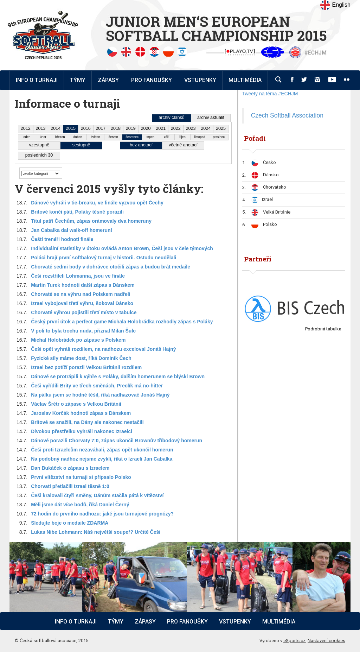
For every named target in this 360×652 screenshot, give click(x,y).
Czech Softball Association (287, 115)
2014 (55, 128)
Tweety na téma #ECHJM (270, 93)
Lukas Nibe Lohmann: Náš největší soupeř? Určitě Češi (95, 532)
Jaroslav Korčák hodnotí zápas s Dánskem (81, 413)
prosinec (219, 137)
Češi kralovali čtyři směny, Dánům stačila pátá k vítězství (97, 495)
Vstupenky (235, 621)
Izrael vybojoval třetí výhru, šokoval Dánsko (82, 303)
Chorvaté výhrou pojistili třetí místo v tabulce (83, 312)
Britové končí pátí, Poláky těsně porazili (77, 212)
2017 (100, 128)
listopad (199, 137)
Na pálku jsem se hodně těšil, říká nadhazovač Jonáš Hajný (100, 395)
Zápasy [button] (108, 80)
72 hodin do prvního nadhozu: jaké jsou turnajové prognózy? (102, 514)
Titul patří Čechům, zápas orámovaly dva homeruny (91, 221)
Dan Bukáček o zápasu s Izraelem (70, 468)
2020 (145, 128)
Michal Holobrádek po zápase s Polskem (78, 340)
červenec (132, 137)
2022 (176, 128)
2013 (41, 128)
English (335, 5)
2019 (131, 128)
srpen (151, 137)
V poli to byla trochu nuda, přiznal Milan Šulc (83, 331)
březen (60, 137)
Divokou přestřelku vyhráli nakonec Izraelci (81, 431)
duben (77, 137)
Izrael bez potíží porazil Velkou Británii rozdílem (86, 367)
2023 (191, 128)
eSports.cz (294, 640)
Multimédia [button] (245, 80)
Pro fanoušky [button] (151, 80)
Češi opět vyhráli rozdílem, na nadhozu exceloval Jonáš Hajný (103, 349)
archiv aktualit (210, 117)
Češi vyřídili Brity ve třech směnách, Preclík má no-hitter (97, 385)
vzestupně (39, 145)
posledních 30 (39, 155)
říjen (182, 137)
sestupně (81, 145)
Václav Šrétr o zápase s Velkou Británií (76, 404)
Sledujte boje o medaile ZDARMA (69, 523)
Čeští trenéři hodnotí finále (62, 239)
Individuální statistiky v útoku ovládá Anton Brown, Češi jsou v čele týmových (122, 248)
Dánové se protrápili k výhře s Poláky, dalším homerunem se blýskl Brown (118, 376)
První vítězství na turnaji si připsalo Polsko (81, 477)
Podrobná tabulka (323, 328)
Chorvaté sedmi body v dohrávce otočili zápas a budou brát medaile (110, 267)
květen (95, 137)
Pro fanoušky (187, 621)
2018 (116, 128)
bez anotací (141, 145)
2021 (161, 128)
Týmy (77, 80)
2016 (86, 128)
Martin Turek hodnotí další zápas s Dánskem (83, 285)
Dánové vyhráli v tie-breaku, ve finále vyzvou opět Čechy (97, 202)
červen (113, 137)
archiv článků (172, 117)
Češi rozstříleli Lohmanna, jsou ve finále (78, 276)
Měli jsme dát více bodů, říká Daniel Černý (80, 504)
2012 (26, 128)
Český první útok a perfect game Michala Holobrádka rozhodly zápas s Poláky (122, 321)
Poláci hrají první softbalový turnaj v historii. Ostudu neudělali (103, 257)
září (166, 137)
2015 (71, 128)
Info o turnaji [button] (37, 80)
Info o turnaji (76, 621)
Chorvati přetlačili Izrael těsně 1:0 (70, 486)
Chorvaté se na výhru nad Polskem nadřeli (80, 294)
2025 (221, 128)
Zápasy (145, 621)
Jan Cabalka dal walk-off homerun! (71, 230)
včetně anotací (183, 145)
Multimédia (278, 621)
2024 (206, 128)
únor (43, 137)
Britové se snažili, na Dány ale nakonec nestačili (87, 422)
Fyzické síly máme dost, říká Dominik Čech (81, 358)
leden (27, 137)
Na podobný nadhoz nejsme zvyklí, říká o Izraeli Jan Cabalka (101, 459)
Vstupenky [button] (200, 80)
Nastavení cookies (326, 640)
